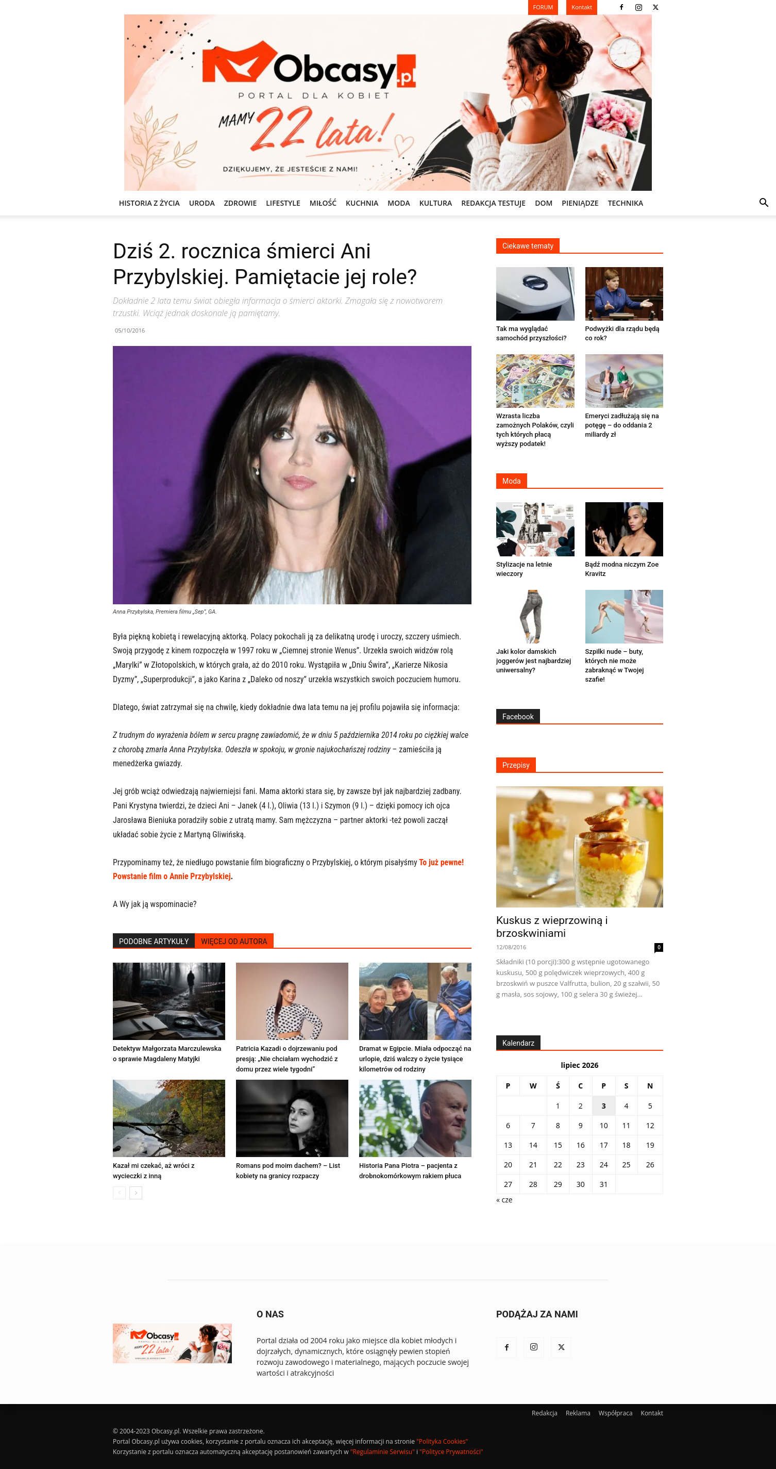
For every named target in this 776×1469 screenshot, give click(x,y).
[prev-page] (119, 1192)
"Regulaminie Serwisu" (382, 1451)
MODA (398, 203)
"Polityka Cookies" (442, 1441)
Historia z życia (149, 203)
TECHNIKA (626, 203)
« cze (504, 1199)
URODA (202, 203)
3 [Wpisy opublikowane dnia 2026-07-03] (604, 1106)
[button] (763, 204)
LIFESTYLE (283, 203)
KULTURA (435, 203)
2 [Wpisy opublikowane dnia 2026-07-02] (581, 1106)
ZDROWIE (240, 203)
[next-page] (135, 1192)
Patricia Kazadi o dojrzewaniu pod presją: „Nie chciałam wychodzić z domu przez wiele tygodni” (287, 1059)
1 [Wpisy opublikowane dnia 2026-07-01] (558, 1106)
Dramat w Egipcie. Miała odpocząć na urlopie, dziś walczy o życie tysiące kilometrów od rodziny (415, 1059)
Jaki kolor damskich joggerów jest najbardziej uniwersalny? (533, 661)
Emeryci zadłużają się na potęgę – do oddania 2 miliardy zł (622, 425)
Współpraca (616, 1413)
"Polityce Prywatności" (451, 1451)
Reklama (578, 1413)
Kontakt (652, 1413)
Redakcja (545, 1413)
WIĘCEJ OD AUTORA (234, 941)
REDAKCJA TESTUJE (493, 203)
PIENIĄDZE (580, 203)
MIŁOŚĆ (323, 203)
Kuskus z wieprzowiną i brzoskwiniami (552, 926)
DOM (543, 203)
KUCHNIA (362, 203)
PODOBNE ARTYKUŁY (154, 941)
